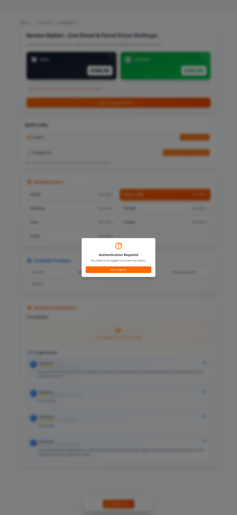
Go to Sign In (118, 269)
